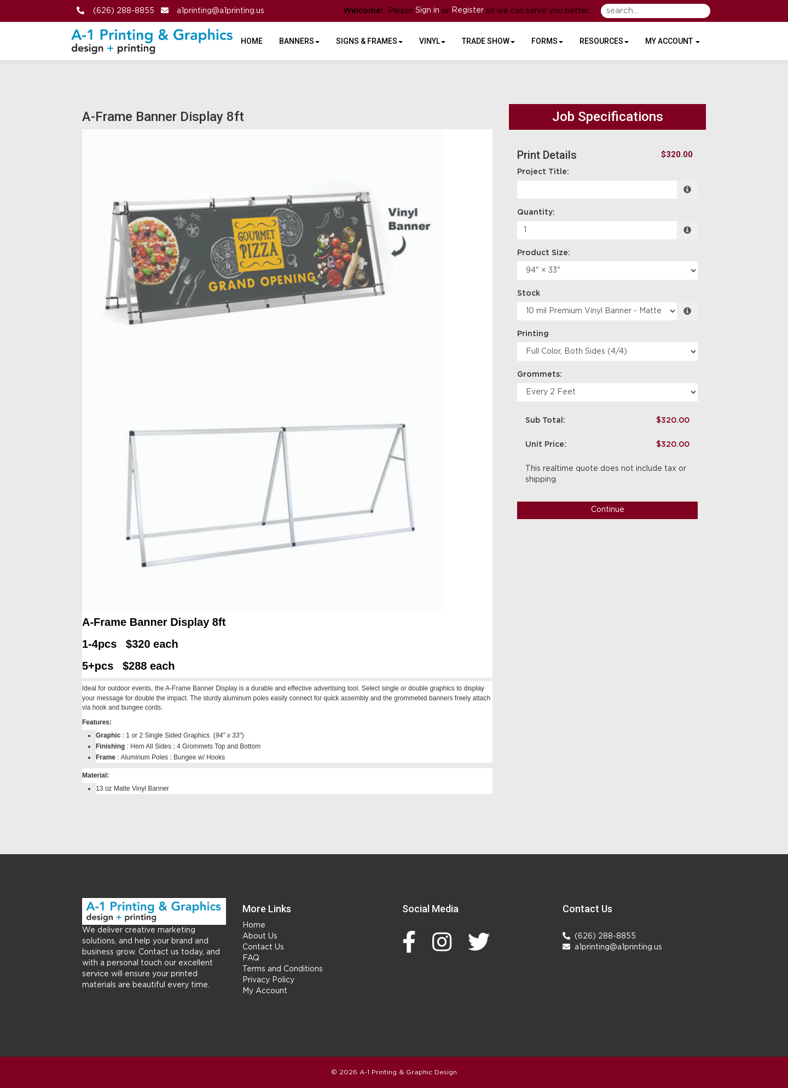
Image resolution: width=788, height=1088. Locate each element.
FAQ (250, 958)
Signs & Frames (369, 41)
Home (253, 925)
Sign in (427, 10)
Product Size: (543, 253)
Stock (528, 293)
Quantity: (536, 212)
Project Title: (543, 172)
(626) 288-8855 (120, 11)
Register (467, 10)
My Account (264, 991)
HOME (252, 41)
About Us (259, 936)
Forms (547, 41)
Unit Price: (545, 444)
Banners (299, 41)
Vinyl (432, 41)
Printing (533, 334)
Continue (607, 510)
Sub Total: (545, 420)
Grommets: (539, 374)
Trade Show (488, 41)
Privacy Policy (268, 980)
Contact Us (263, 947)
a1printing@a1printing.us (217, 11)
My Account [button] (672, 41)
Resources (604, 41)
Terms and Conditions (282, 969)
